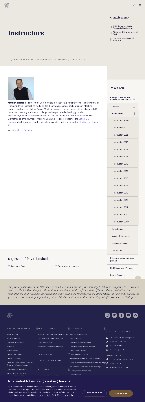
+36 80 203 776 (115, 363)
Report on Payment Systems (80, 343)
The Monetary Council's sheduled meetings (85, 359)
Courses (115, 107)
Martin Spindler (24, 130)
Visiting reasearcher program (80, 371)
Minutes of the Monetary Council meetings (85, 367)
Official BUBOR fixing (14, 355)
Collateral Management (15, 343)
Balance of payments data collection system (54, 334)
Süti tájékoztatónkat (65, 395)
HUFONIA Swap (12, 351)
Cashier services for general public (50, 339)
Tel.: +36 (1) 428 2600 (118, 342)
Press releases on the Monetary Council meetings (88, 363)
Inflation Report (75, 339)
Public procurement (45, 343)
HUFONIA (10, 347)
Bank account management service (50, 347)
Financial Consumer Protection (49, 360)
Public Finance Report (78, 351)
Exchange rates (12, 334)
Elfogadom (121, 393)
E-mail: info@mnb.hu (117, 350)
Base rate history (13, 339)
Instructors (117, 114)
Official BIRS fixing (14, 359)
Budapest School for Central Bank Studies (120, 99)
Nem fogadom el (94, 393)
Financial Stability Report (79, 334)
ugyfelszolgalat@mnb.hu (119, 367)
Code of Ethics (75, 375)
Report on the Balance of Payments (82, 347)
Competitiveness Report (79, 355)
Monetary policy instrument (17, 369)
